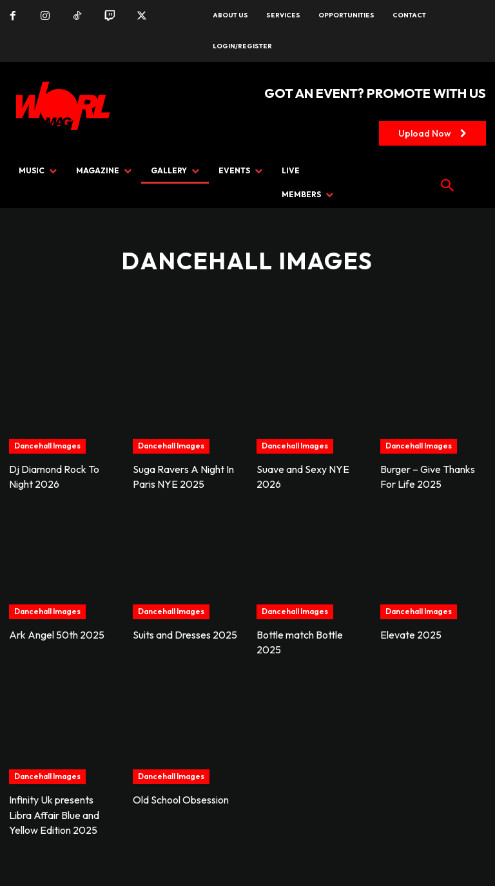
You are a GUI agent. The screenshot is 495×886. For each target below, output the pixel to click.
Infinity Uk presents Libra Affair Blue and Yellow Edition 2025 (54, 810)
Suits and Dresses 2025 (185, 632)
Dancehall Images (47, 445)
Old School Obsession (181, 796)
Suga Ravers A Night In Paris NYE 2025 (183, 476)
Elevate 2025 (411, 632)
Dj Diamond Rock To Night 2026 (54, 476)
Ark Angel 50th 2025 (56, 632)
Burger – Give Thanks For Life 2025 (427, 476)
